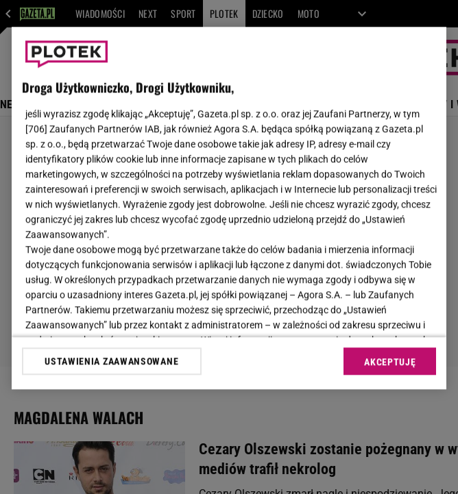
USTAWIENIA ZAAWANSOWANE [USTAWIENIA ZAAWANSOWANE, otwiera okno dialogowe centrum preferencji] (111, 361)
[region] (229, 208)
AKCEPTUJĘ (389, 361)
